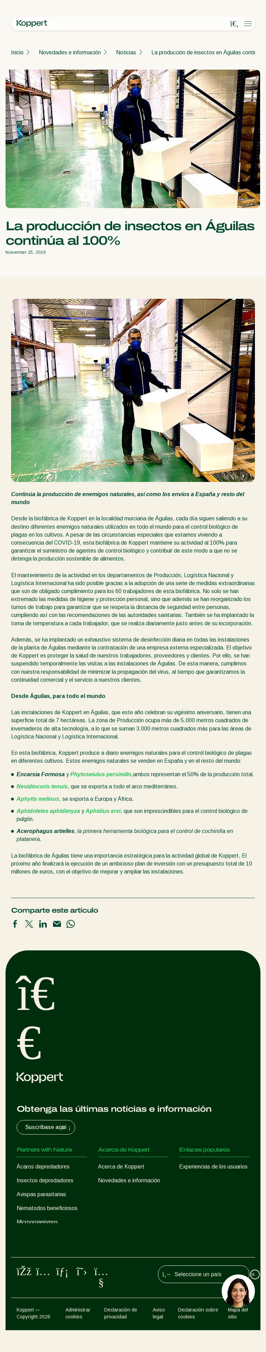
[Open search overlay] (234, 24)
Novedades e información (70, 52)
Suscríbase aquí (48, 1127)
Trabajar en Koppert (122, 1194)
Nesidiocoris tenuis (42, 786)
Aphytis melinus (38, 799)
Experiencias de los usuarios (213, 1167)
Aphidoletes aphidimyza (48, 811)
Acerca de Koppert (121, 1167)
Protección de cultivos (43, 1244)
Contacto (109, 1208)
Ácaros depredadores (43, 1167)
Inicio (17, 52)
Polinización (31, 1258)
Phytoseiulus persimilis (101, 774)
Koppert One (195, 1180)
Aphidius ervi (103, 811)
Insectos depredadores (45, 1180)
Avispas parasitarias (41, 1194)
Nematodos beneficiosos (47, 1208)
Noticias (126, 52)
